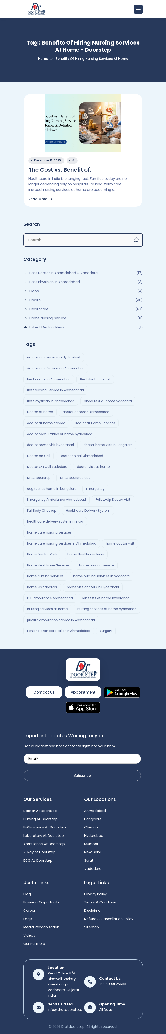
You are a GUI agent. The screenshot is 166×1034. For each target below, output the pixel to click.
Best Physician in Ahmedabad (54, 282)
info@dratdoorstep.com (69, 1009)
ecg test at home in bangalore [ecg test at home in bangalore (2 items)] (51, 488)
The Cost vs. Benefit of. (59, 170)
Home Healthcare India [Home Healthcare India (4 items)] (85, 554)
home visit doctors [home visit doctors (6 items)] (42, 587)
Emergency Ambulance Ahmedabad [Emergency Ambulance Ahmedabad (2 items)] (56, 499)
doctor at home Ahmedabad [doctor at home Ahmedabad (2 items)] (86, 412)
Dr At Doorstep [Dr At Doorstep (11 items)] (39, 477)
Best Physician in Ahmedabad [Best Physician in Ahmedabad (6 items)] (50, 401)
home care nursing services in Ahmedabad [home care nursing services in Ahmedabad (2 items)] (61, 543)
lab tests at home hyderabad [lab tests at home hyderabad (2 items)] (105, 598)
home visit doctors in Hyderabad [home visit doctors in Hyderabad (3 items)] (93, 587)
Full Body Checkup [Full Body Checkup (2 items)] (41, 510)
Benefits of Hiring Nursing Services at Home (92, 58)
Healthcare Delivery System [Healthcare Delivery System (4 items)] (88, 510)
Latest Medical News (47, 327)
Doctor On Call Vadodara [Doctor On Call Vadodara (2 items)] (47, 466)
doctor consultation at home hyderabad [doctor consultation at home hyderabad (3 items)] (59, 434)
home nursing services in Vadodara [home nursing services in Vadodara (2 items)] (101, 576)
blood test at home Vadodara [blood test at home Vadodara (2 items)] (108, 401)
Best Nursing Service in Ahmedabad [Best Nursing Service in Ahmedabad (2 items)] (55, 390)
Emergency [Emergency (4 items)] (95, 488)
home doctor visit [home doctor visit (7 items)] (120, 543)
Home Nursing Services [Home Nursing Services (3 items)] (45, 576)
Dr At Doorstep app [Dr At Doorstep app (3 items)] (75, 477)
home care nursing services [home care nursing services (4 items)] (49, 532)
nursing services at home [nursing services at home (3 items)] (47, 609)
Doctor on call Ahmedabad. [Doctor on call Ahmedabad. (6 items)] (82, 456)
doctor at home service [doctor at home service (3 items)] (46, 423)
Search (31, 224)
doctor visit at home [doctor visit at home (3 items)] (93, 466)
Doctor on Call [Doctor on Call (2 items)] (38, 456)
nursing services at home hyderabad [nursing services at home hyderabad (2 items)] (106, 609)
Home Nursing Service (47, 318)
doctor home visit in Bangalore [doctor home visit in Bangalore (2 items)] (108, 445)
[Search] (136, 240)
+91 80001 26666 (112, 983)
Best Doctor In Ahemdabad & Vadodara (63, 273)
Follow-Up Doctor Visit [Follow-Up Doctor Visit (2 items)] (113, 499)
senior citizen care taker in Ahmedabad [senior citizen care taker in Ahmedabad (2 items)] (58, 630)
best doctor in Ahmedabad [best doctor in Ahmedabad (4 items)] (48, 379)
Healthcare (38, 309)
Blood (34, 291)
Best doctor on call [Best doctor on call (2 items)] (95, 379)
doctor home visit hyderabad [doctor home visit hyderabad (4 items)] (50, 445)
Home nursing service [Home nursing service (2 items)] (96, 565)
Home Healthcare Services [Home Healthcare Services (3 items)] (48, 565)
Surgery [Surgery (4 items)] (106, 630)
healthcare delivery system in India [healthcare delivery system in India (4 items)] (55, 521)
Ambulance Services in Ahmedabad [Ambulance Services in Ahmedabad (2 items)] (55, 368)
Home (43, 58)
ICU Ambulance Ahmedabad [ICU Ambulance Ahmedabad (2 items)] (50, 598)
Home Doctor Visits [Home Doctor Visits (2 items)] (42, 554)
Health (35, 300)
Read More (40, 199)
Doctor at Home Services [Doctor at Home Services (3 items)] (95, 423)
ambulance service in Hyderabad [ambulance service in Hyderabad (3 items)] (53, 357)
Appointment (83, 692)
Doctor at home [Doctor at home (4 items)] (40, 412)
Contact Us (44, 692)
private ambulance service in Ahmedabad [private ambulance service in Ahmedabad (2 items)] (61, 620)
